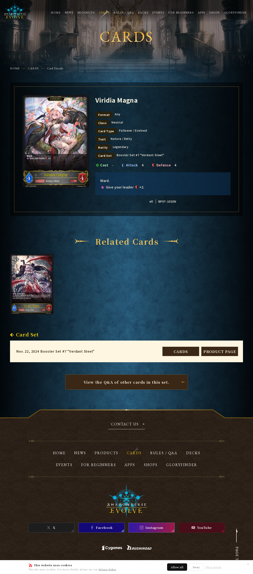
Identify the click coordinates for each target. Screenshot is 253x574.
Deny (196, 567)
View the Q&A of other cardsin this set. (127, 382)
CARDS (33, 68)
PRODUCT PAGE (219, 351)
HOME (15, 68)
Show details (214, 567)
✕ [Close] (248, 564)
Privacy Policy (107, 569)
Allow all (177, 567)
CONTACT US (125, 424)
